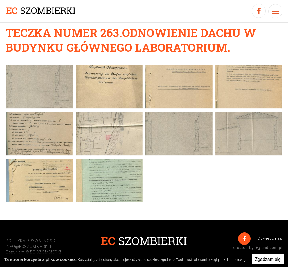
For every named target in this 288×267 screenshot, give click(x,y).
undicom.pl (269, 247)
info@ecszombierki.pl (30, 246)
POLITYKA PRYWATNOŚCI (31, 241)
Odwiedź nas (269, 238)
